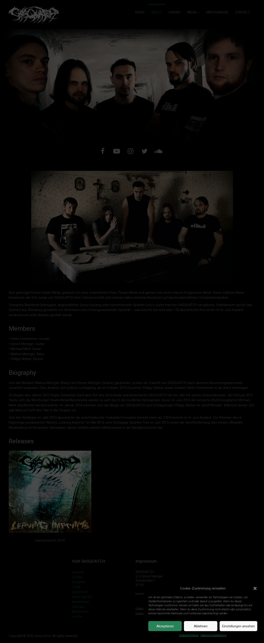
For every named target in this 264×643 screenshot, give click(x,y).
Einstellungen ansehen (238, 626)
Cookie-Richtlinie (188, 635)
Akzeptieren (165, 626)
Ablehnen (200, 626)
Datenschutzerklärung (214, 635)
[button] (255, 588)
